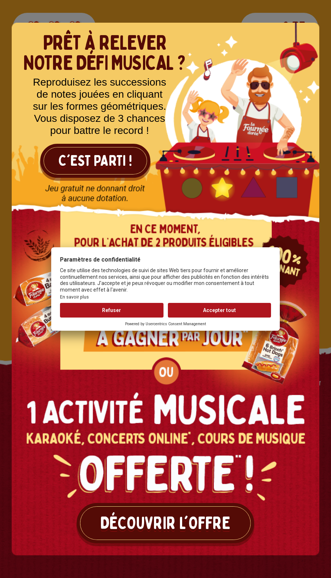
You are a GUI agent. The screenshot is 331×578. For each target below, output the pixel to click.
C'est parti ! (95, 160)
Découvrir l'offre (165, 523)
